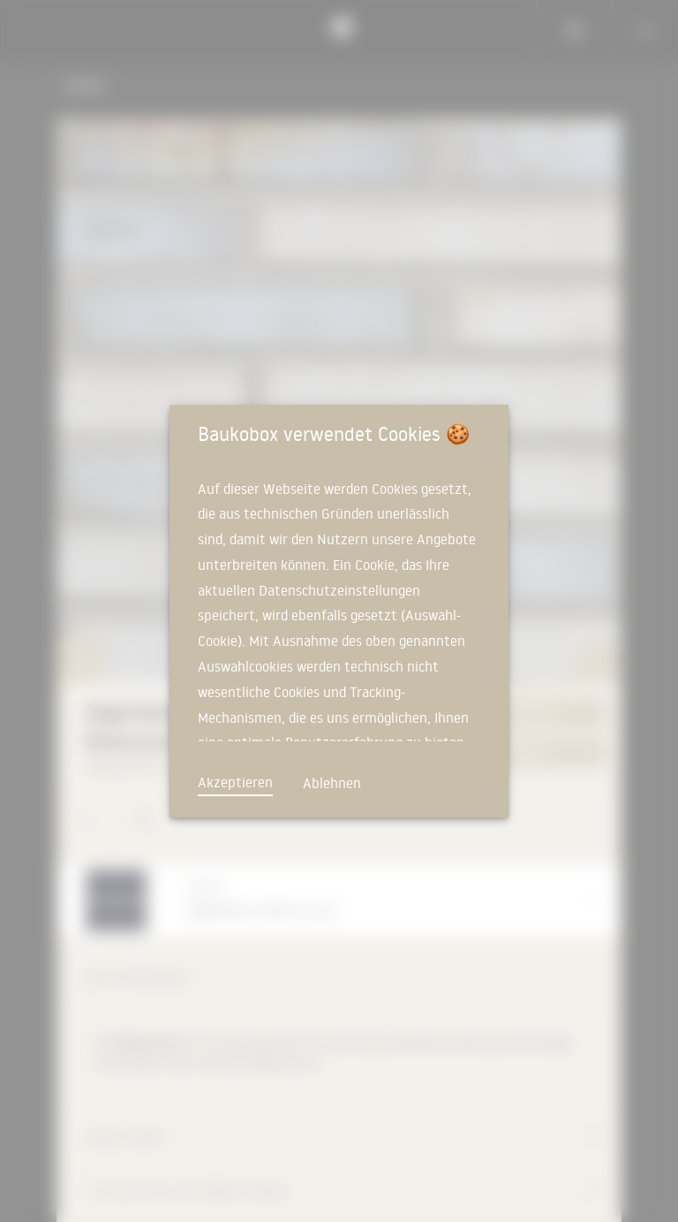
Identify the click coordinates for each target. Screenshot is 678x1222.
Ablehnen (332, 783)
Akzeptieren (235, 782)
